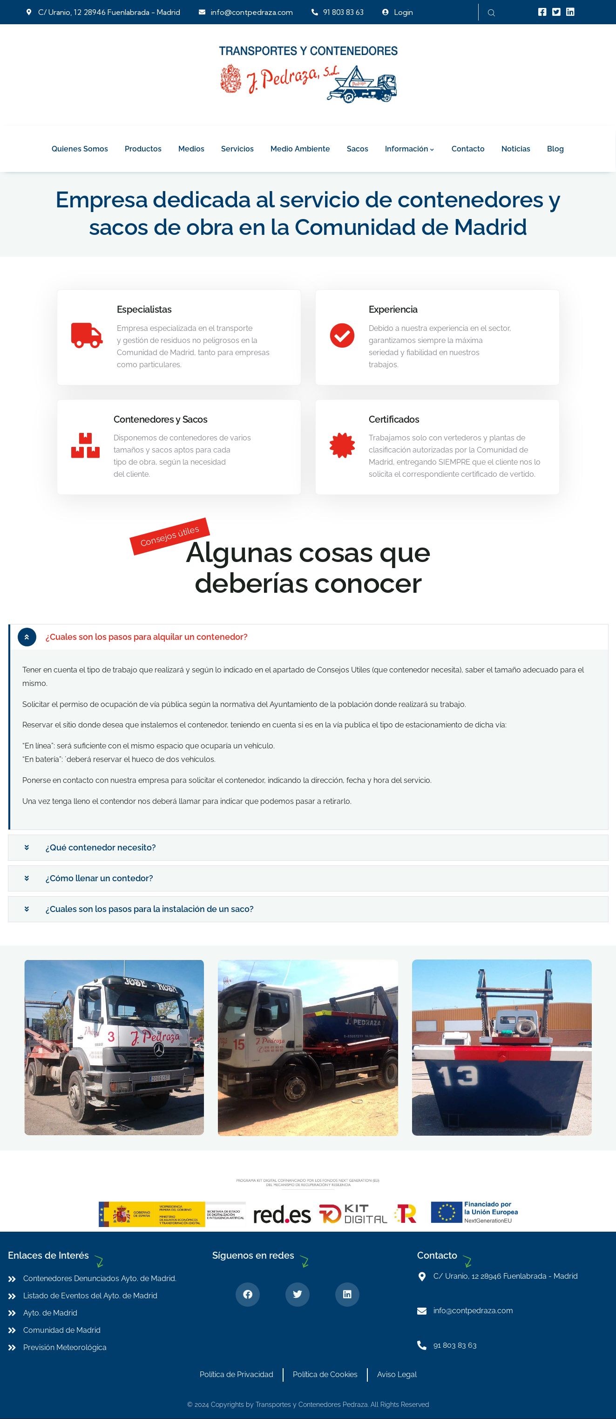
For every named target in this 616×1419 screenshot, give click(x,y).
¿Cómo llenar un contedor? (99, 878)
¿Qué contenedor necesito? (101, 847)
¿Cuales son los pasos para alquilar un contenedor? (147, 637)
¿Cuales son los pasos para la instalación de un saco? (150, 909)
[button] (308, 637)
